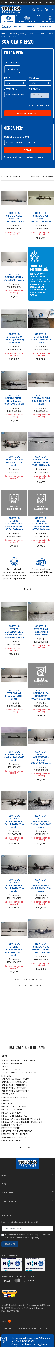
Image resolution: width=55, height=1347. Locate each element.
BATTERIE (6, 1075)
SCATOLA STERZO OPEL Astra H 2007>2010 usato (41, 217)
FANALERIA (6, 1103)
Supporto (27, 1192)
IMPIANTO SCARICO (11, 1112)
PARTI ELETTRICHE (10, 1128)
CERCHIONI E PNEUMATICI (14, 1097)
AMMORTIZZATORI (10, 1069)
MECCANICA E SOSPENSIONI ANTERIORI (20, 1119)
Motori (18, 27)
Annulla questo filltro (40, 105)
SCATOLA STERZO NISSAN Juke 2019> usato (14, 277)
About (27, 1175)
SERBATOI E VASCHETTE (13, 1137)
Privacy (29, 1325)
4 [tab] (29, 1147)
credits (6, 1318)
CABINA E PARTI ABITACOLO (15, 1079)
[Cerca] (27, 142)
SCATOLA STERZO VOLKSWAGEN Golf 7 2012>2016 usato (14, 821)
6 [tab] (34, 1147)
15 (25, 985)
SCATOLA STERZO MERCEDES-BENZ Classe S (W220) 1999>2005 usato (14, 632)
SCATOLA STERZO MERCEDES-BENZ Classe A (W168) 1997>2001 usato (14, 524)
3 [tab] (30, 589)
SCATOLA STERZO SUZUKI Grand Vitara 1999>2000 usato (14, 399)
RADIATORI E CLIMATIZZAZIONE (16, 1131)
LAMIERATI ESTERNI (11, 1140)
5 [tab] (31, 1147)
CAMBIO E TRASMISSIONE (14, 1082)
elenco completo (25, 157)
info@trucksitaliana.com (33, 1305)
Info (27, 1183)
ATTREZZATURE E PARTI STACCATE (19, 1072)
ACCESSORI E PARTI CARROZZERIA (18, 1060)
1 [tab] (24, 589)
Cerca (27, 150)
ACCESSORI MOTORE (11, 1063)
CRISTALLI (6, 1100)
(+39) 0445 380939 (24, 1338)
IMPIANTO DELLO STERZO (14, 1106)
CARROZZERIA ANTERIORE (14, 1085)
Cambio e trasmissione (40, 27)
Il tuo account (27, 1201)
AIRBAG (5, 1066)
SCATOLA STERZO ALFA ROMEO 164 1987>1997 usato (40, 694)
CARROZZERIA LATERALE (13, 1088)
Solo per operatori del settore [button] (14, 233)
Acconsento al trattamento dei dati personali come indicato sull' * (28, 1236)
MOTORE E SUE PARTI (12, 1125)
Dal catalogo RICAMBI (28, 1048)
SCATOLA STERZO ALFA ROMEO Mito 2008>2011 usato (40, 461)
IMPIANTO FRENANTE (11, 1109)
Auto (15, 69)
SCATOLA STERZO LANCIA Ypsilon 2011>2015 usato (14, 755)
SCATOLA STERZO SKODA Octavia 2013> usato (14, 461)
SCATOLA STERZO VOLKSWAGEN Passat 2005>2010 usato (41, 757)
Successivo (34, 985)
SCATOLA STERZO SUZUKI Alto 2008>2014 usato (41, 399)
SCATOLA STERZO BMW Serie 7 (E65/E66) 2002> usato (14, 338)
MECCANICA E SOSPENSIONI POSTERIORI (21, 1122)
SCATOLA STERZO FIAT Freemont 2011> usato (14, 694)
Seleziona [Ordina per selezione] (47, 176)
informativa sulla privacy (28, 1237)
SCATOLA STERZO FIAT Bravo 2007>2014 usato (41, 338)
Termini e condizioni (41, 1325)
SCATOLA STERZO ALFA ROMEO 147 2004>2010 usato (14, 217)
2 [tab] (27, 589)
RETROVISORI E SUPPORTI (14, 1134)
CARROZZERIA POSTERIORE (15, 1091)
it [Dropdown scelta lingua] (52, 9)
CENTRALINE (7, 1094)
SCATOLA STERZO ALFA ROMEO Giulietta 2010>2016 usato (40, 948)
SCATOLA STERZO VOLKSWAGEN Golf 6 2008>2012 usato (41, 821)
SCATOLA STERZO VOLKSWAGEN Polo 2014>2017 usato (14, 950)
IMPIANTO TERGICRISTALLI (14, 1116)
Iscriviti (10, 1244)
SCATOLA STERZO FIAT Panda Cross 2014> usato (41, 630)
